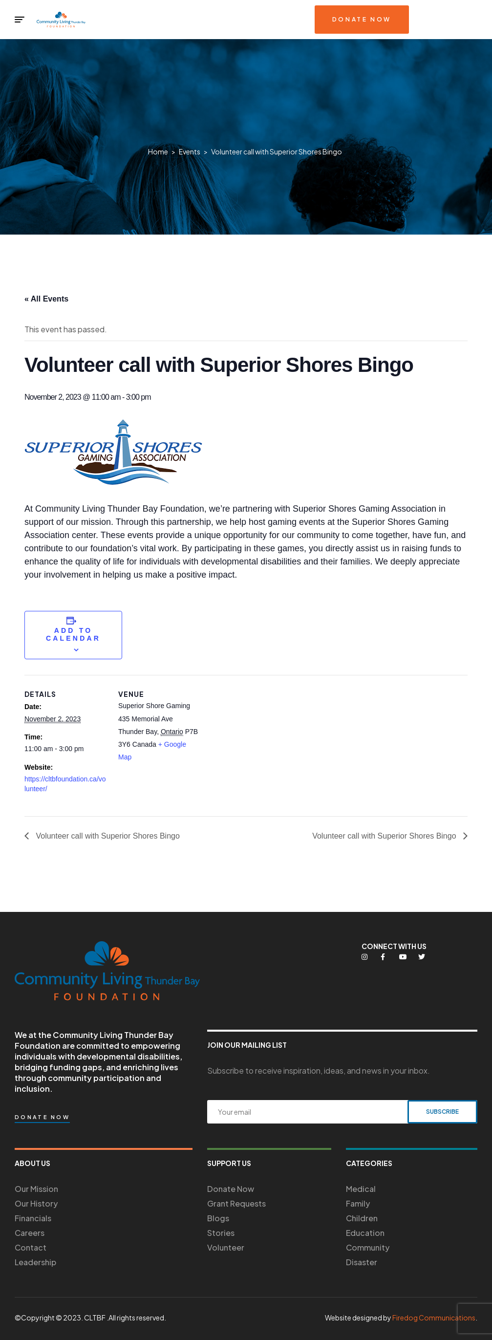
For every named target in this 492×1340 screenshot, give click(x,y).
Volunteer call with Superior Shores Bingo (107, 836)
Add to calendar (73, 634)
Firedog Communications (433, 1317)
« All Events (46, 299)
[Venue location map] (263, 742)
